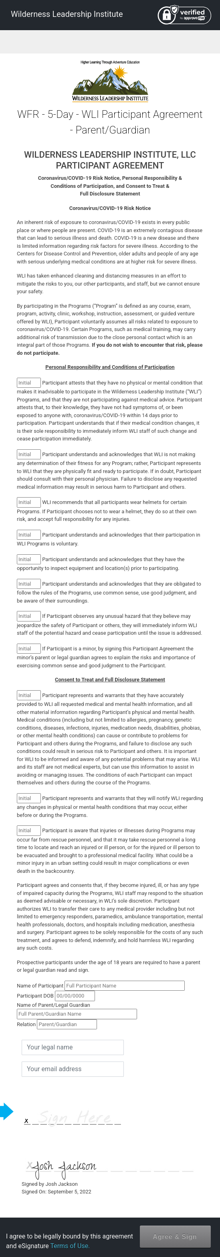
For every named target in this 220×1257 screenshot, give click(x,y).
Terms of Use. (70, 1246)
